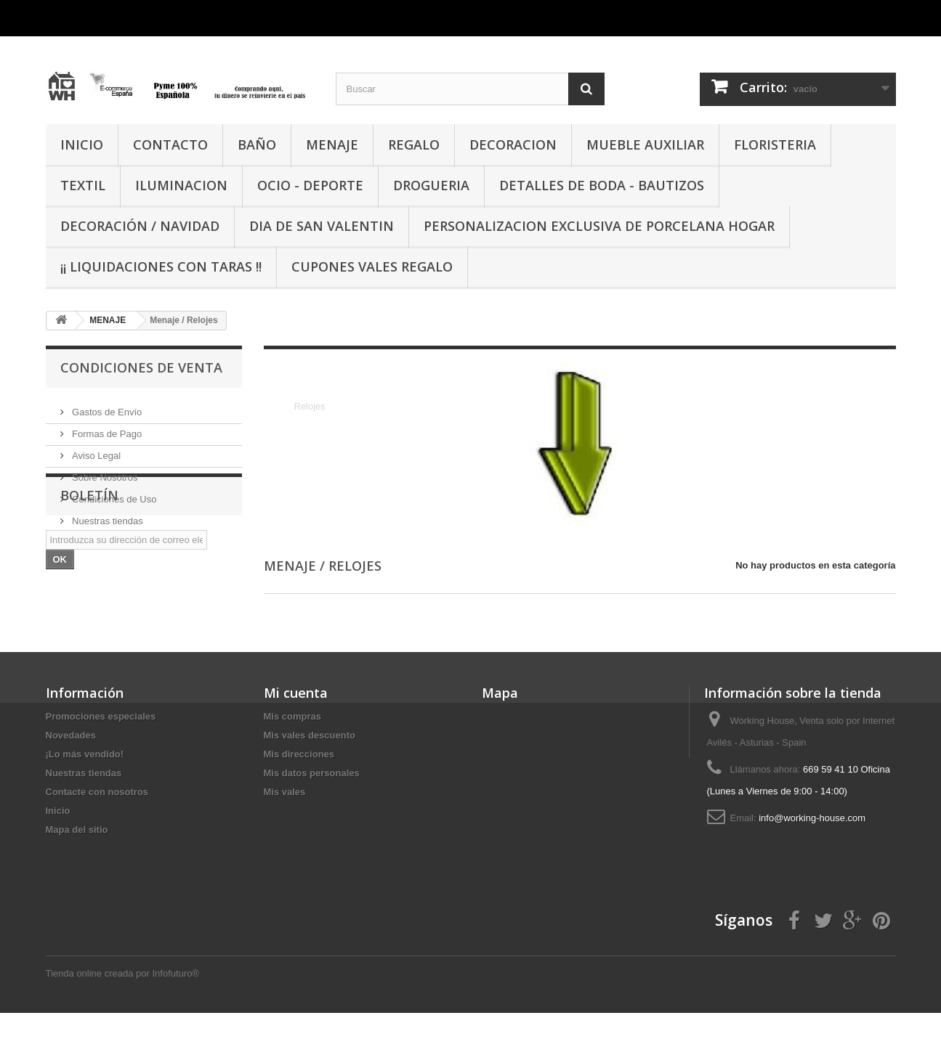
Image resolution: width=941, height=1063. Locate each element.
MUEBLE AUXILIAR (645, 144)
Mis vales (285, 841)
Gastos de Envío (106, 406)
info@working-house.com (812, 868)
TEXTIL (82, 185)
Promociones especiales (101, 766)
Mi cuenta (296, 743)
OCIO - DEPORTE (310, 185)
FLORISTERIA (775, 144)
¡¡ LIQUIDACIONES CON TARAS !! (161, 266)
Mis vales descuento (309, 785)
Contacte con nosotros (97, 841)
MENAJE (332, 144)
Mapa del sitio (77, 879)
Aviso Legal (95, 449)
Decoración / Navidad (139, 226)
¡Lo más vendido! (85, 804)
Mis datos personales (312, 823)
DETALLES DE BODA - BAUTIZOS (601, 185)
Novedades (71, 785)
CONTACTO (170, 144)
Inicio (58, 860)
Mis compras (292, 766)
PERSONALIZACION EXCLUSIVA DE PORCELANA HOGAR (599, 226)
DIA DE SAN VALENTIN (321, 226)
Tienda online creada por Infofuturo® (122, 1023)
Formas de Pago (106, 428)
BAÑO (257, 144)
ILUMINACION (181, 185)
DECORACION (513, 144)
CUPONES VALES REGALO (372, 266)
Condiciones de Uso (113, 493)
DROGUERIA (431, 185)
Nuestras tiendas (106, 515)
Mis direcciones (299, 804)
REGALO (414, 144)
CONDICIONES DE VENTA (141, 367)
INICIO (81, 144)
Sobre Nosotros (104, 471)
